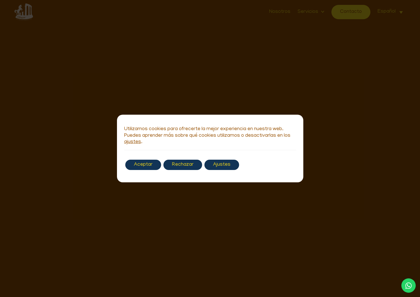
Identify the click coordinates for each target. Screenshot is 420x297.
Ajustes (221, 165)
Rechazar (183, 165)
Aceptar (143, 165)
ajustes (132, 142)
